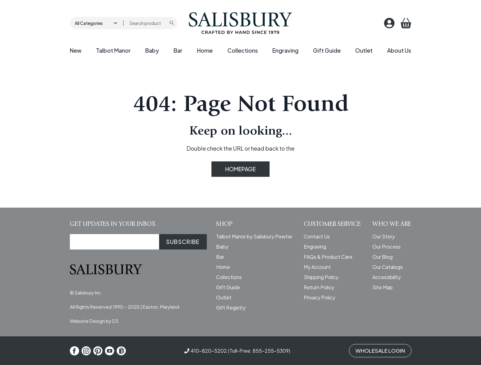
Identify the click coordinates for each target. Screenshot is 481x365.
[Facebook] (74, 350)
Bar (178, 50)
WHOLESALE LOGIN (380, 350)
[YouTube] (109, 350)
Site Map (382, 287)
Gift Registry (231, 307)
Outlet (364, 50)
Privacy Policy (319, 297)
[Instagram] (86, 350)
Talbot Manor (113, 50)
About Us (399, 50)
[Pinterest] (97, 350)
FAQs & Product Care (328, 256)
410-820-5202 (208, 350)
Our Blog (382, 256)
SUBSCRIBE (183, 241)
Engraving (285, 50)
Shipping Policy (321, 277)
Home (205, 50)
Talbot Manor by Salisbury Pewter (254, 236)
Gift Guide (327, 50)
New (76, 50)
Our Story (383, 236)
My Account (317, 267)
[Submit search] (172, 23)
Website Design (87, 321)
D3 (115, 321)
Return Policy (319, 287)
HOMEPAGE (240, 168)
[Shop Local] (121, 350)
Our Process (386, 246)
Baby (152, 50)
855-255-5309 (271, 350)
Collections (242, 50)
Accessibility (386, 277)
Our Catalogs (387, 267)
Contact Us (317, 236)
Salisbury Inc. (88, 292)
